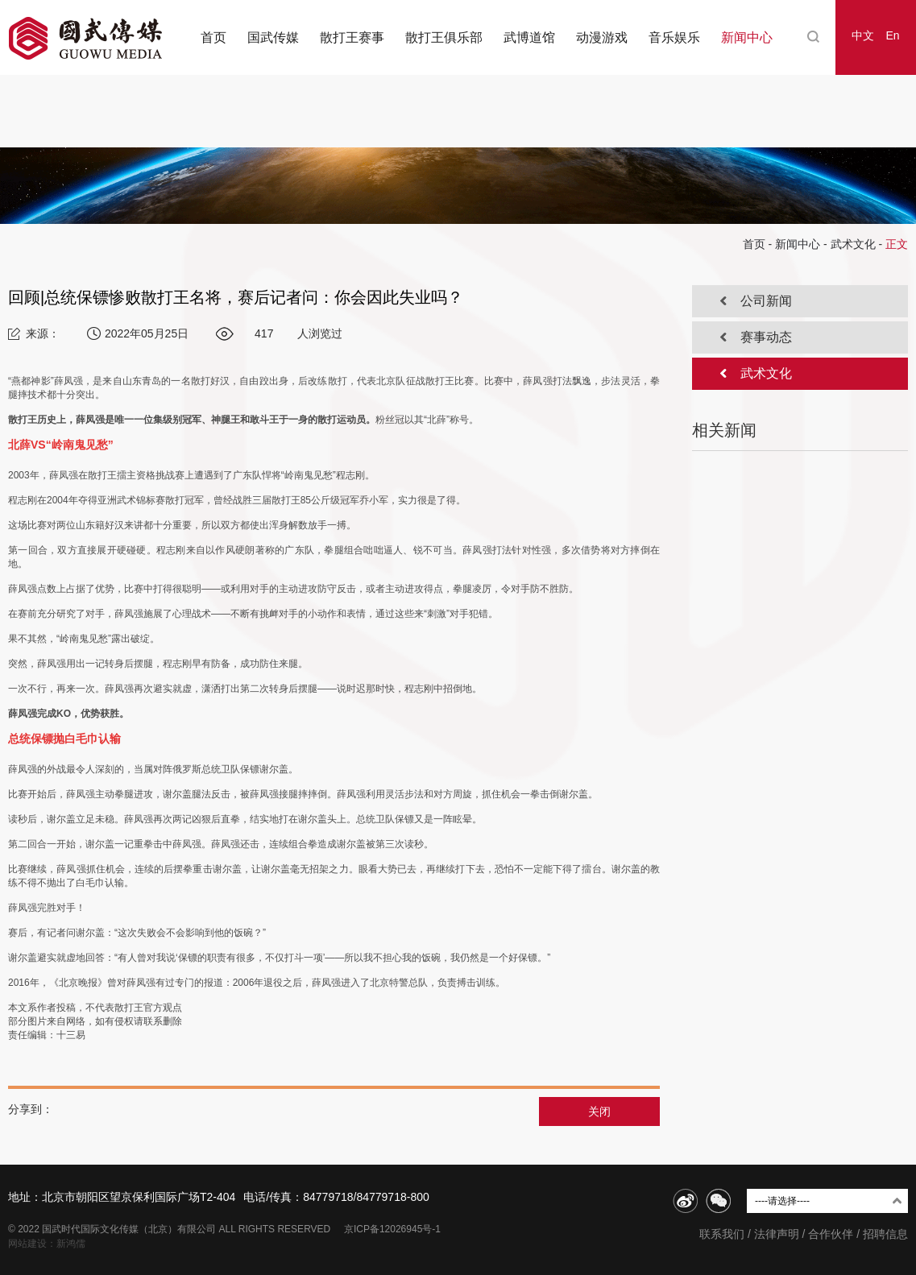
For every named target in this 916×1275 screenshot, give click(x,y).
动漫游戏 (602, 37)
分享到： (30, 1109)
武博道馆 (529, 37)
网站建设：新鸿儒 (46, 1243)
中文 (863, 35)
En (892, 35)
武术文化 (853, 244)
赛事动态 (766, 337)
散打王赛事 (352, 37)
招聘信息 (885, 1233)
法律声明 (776, 1233)
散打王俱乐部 (444, 37)
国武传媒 (273, 37)
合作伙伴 (830, 1233)
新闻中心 (747, 37)
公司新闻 (766, 301)
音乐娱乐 (674, 37)
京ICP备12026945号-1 (392, 1229)
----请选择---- (782, 1201)
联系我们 (721, 1233)
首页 (213, 37)
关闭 (599, 1111)
